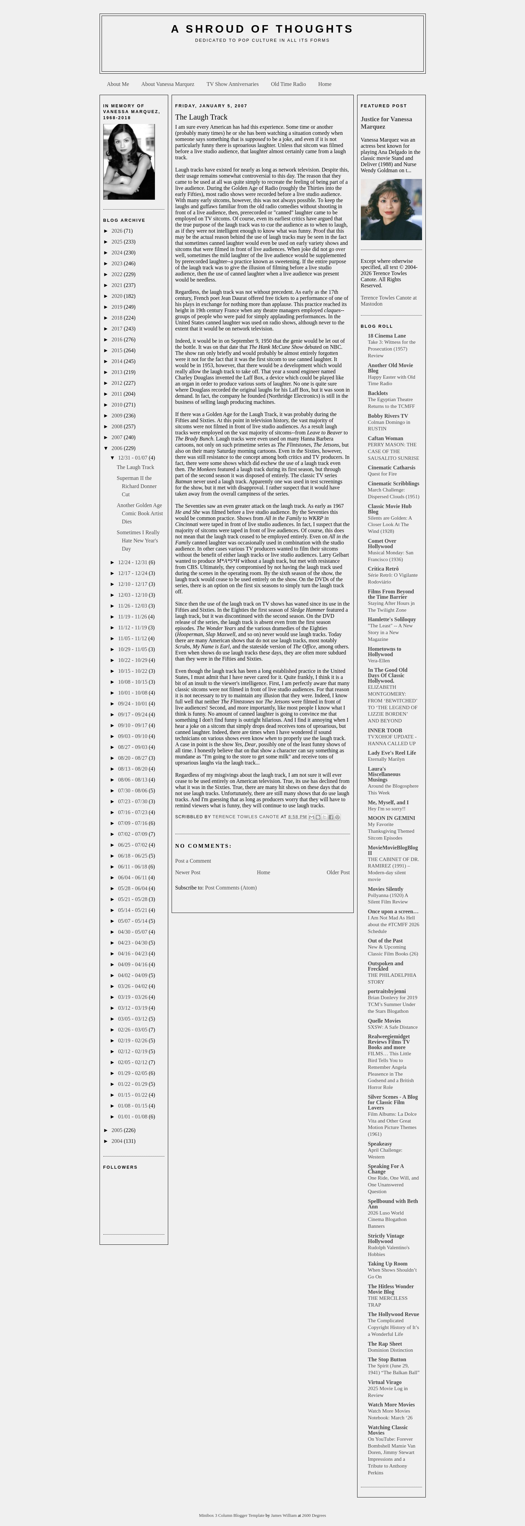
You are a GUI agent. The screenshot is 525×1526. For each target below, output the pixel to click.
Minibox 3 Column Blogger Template (232, 1515)
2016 (117, 339)
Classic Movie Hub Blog (390, 509)
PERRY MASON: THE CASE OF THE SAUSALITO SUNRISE (393, 451)
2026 (117, 231)
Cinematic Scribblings (394, 483)
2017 (117, 328)
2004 (117, 1141)
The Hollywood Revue (393, 1314)
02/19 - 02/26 (133, 1040)
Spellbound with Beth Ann (393, 1203)
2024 (117, 252)
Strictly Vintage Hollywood (386, 1238)
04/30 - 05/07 (133, 932)
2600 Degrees (314, 1515)
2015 (117, 350)
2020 (117, 296)
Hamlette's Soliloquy (392, 619)
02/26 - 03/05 (133, 1030)
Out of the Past (385, 941)
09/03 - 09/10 (133, 736)
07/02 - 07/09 (133, 834)
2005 (117, 1130)
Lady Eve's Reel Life (392, 753)
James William (284, 1515)
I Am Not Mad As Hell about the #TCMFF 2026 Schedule (393, 924)
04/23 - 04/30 (133, 943)
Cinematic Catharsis (392, 467)
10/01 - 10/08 (133, 693)
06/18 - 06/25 (133, 856)
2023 (117, 263)
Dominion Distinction (390, 1350)
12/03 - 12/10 (133, 595)
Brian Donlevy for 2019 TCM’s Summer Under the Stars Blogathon (393, 1004)
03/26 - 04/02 (133, 986)
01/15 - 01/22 (133, 1095)
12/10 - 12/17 (133, 584)
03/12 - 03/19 (133, 1008)
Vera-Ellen (379, 660)
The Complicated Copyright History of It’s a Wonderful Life (393, 1327)
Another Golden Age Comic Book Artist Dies (140, 513)
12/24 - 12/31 (133, 562)
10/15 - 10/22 (133, 671)
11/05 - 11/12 (133, 638)
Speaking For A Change (386, 1168)
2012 (117, 383)
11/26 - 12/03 (133, 606)
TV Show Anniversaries (233, 84)
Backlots (378, 393)
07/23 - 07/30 (133, 801)
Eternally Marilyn (386, 759)
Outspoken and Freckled (386, 966)
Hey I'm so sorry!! (387, 808)
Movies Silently (385, 889)
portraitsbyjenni (387, 991)
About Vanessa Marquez (167, 84)
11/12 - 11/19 (133, 627)
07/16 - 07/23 (133, 812)
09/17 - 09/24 (133, 714)
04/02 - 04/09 (133, 975)
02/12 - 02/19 (133, 1051)
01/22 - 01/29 (133, 1084)
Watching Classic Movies (388, 1430)
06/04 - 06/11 (133, 877)
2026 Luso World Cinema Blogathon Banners (387, 1219)
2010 (117, 405)
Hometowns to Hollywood (384, 651)
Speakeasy (380, 1144)
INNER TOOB (385, 730)
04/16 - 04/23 (133, 953)
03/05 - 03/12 (133, 1019)
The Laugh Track (135, 467)
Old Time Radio (288, 84)
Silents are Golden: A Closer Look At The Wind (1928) (390, 524)
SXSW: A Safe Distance (393, 1027)
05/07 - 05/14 (133, 921)
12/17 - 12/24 (133, 573)
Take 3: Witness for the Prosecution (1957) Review (392, 348)
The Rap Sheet (385, 1344)
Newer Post (187, 872)
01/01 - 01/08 (133, 1116)
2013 (117, 372)
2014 (117, 361)
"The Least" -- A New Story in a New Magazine (390, 632)
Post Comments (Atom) (231, 888)
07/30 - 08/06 (133, 790)
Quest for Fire (382, 474)
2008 (117, 426)
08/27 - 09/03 (133, 747)
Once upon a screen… (393, 911)
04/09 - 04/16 (133, 964)
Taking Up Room (388, 1264)
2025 (117, 242)
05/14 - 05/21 (133, 910)
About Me (118, 84)
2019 (117, 307)
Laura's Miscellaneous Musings (384, 774)
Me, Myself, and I (388, 802)
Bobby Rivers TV (388, 416)
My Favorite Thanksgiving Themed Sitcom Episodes (391, 831)
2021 (117, 285)
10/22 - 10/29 (133, 660)
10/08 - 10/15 (133, 682)
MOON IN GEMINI (392, 818)
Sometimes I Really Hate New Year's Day (138, 540)
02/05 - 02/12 (133, 1062)
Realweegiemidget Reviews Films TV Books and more (389, 1042)
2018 (117, 318)
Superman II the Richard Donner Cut (137, 486)
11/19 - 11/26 (133, 617)
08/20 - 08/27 (133, 758)
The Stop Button (387, 1359)
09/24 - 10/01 (133, 703)
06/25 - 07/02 (133, 845)
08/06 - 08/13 (133, 780)
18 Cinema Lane (387, 336)
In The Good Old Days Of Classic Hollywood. (388, 675)
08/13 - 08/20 (133, 769)
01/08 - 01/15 (133, 1106)
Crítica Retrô (383, 569)
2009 (117, 415)
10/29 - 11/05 (133, 649)
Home (325, 84)
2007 (117, 437)
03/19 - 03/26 (133, 997)
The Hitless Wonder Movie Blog (391, 1289)
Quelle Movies (384, 1021)
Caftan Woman (385, 438)
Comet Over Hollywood (382, 543)
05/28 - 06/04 (133, 888)
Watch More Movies (391, 1404)
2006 (117, 448)
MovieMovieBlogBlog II (393, 850)
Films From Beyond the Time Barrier (391, 594)
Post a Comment (193, 861)
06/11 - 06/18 (133, 866)
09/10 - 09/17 (133, 725)
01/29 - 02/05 (133, 1073)
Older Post (338, 872)
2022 (117, 274)
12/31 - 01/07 (133, 458)
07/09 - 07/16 (133, 823)
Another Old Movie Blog (390, 368)
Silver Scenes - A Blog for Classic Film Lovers (393, 1102)
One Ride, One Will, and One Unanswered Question (393, 1184)
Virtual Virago (385, 1382)
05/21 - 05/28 (133, 899)
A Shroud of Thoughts (262, 29)
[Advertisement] (262, 60)
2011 (117, 394)
